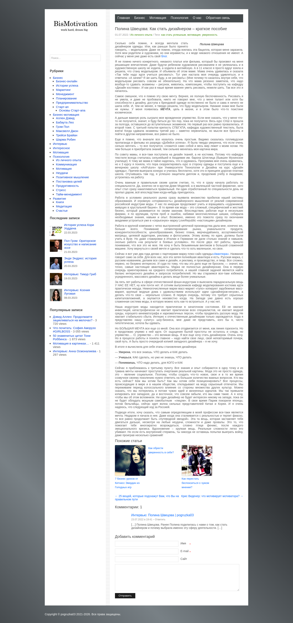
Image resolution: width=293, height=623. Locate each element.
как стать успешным (173, 34)
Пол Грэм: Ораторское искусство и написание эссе (80, 244)
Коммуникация (66, 164)
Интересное (61, 148)
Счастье (62, 210)
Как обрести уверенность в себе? (161, 450)
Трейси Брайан (66, 135)
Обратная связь (218, 18)
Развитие (59, 198)
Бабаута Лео (65, 122)
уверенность (210, 34)
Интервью (60, 143)
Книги (60, 202)
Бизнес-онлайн (66, 81)
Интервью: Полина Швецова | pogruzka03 (162, 515)
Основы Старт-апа (72, 110)
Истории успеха (67, 85)
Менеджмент (65, 94)
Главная (123, 18)
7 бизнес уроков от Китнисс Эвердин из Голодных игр (127, 483)
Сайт (183, 558)
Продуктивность (67, 185)
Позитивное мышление (72, 177)
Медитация (64, 206)
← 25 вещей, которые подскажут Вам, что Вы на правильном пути (147, 497)
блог (164, 56)
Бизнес (139, 18)
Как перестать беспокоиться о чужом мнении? (195, 483)
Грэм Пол (62, 126)
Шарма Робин (65, 139)
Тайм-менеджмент (69, 194)
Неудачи (62, 173)
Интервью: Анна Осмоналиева (74, 351)
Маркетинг (63, 89)
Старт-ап (62, 107)
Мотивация (157, 18)
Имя (185, 543)
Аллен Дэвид (65, 118)
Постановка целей (69, 181)
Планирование (66, 98)
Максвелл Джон (67, 131)
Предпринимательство (72, 102)
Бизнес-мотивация (66, 114)
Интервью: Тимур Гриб (80, 274)
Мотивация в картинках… (71, 343)
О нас (197, 18)
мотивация (194, 34)
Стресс (61, 190)
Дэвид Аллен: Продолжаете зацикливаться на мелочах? (72, 318)
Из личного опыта (141, 34)
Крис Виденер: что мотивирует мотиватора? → (212, 496)
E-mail (185, 551)
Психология (179, 18)
